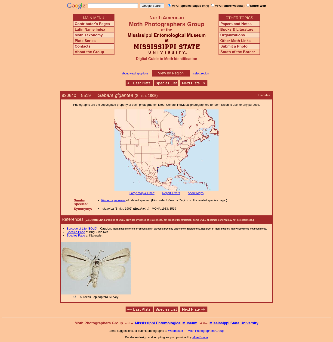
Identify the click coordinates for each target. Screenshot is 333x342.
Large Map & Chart (142, 193)
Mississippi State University (234, 323)
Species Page (76, 232)
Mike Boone (200, 337)
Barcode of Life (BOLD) (82, 228)
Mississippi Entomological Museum (166, 323)
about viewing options (135, 73)
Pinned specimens (113, 200)
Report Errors (171, 193)
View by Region (171, 73)
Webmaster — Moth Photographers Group (196, 330)
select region (201, 73)
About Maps (196, 193)
